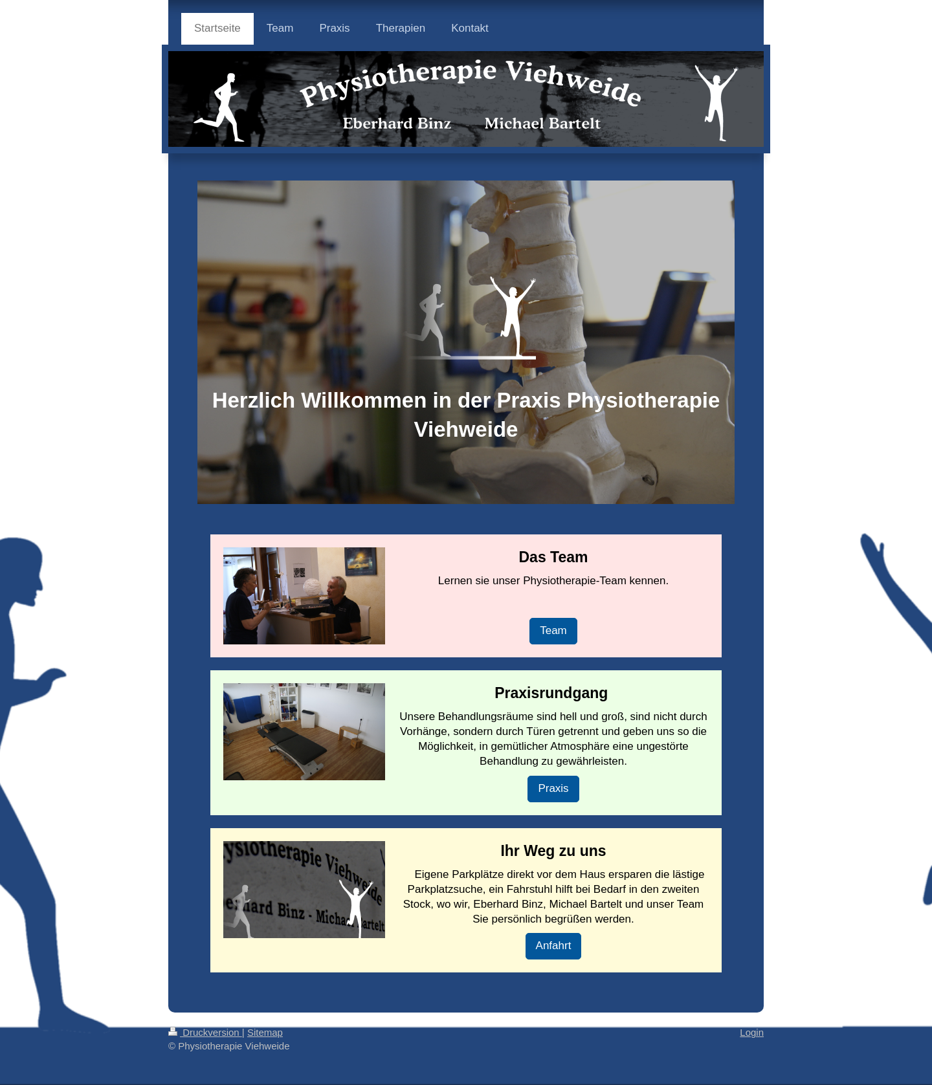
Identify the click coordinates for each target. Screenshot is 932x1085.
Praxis (553, 788)
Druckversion (205, 1032)
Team (553, 630)
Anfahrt (553, 945)
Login (752, 1032)
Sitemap (265, 1032)
